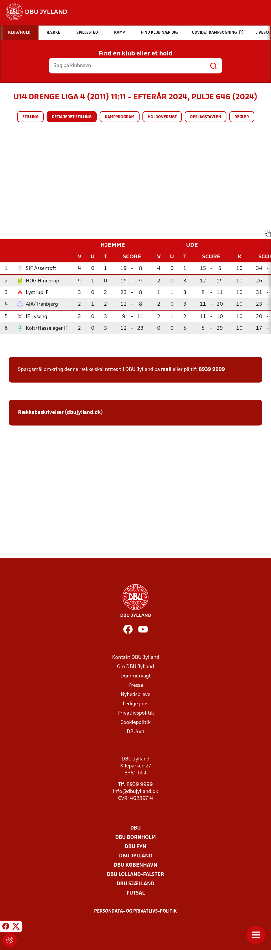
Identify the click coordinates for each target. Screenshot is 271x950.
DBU (135, 828)
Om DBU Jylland (135, 666)
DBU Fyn (135, 846)
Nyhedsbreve (135, 694)
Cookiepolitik (135, 722)
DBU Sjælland (135, 884)
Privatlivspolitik (136, 713)
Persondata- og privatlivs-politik (135, 911)
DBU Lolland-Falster (135, 874)
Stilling (30, 117)
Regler (242, 117)
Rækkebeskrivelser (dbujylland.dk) (60, 412)
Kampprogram (119, 117)
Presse (135, 685)
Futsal (136, 893)
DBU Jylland (135, 856)
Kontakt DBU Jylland (135, 657)
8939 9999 (212, 369)
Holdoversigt (162, 117)
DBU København (135, 865)
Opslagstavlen (205, 117)
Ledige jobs (136, 704)
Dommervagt (135, 676)
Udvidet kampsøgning (217, 32)
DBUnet (135, 731)
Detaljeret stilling (71, 117)
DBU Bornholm (135, 837)
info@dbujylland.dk (135, 791)
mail (166, 369)
